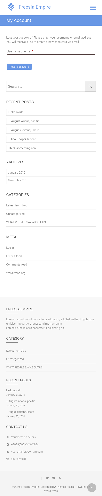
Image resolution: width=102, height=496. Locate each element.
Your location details (23, 437)
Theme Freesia (65, 486)
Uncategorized (15, 214)
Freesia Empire (35, 7)
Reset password (19, 66)
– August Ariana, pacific (23, 121)
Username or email (25, 51)
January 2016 (16, 172)
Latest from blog (16, 205)
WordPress (51, 490)
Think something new (22, 148)
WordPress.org (15, 273)
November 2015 (18, 180)
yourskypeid (18, 458)
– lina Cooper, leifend (22, 139)
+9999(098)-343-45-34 (25, 444)
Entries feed (14, 256)
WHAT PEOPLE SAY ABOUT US (26, 222)
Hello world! (16, 112)
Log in (10, 247)
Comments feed (16, 264)
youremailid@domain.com (27, 451)
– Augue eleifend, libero (23, 130)
